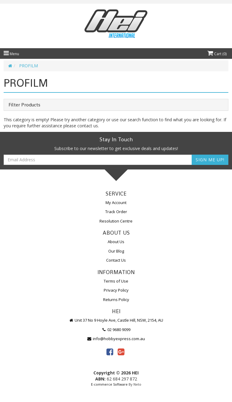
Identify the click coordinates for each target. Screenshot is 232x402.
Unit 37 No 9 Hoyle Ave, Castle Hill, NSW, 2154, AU (116, 320)
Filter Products (24, 105)
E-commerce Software (109, 384)
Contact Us (116, 260)
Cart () (217, 53)
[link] (109, 351)
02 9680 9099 (116, 329)
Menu (11, 53)
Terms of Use (116, 281)
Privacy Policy (116, 290)
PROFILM (28, 66)
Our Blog (116, 251)
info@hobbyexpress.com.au (116, 338)
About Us (116, 241)
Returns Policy (116, 299)
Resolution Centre (116, 221)
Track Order (116, 211)
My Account (116, 202)
